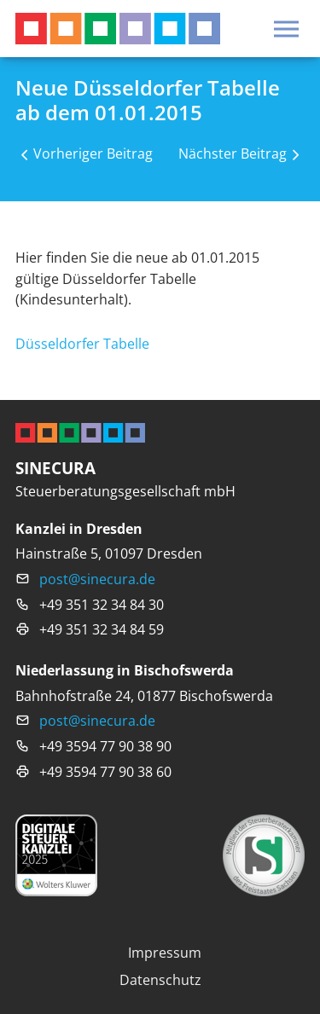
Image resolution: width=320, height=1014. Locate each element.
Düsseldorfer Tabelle (82, 343)
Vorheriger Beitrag (93, 153)
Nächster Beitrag (232, 153)
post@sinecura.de (97, 578)
